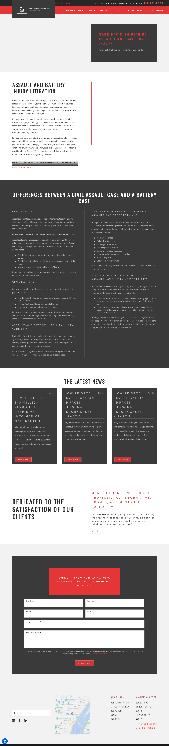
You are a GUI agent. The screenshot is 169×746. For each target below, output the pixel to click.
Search (17, 713)
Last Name (91, 601)
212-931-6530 (153, 3)
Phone (28, 611)
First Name (30, 601)
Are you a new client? (33, 622)
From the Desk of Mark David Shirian (70, 3)
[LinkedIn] (25, 720)
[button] (5, 741)
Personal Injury (120, 703)
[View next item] (97, 531)
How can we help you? (33, 632)
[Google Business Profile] (13, 720)
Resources (117, 711)
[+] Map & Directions (146, 724)
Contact (115, 719)
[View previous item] (92, 531)
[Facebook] (19, 720)
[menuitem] (69, 10)
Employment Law (120, 707)
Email (89, 611)
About (114, 715)
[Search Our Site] (48, 713)
